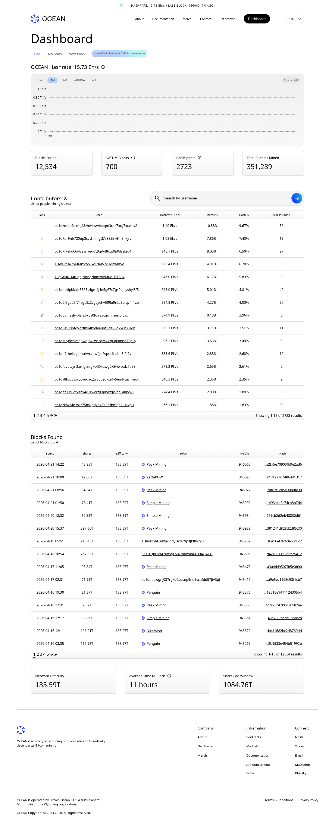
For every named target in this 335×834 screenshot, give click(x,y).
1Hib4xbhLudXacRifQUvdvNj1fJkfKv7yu (173, 541)
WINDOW (79, 80)
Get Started (206, 746)
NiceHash (154, 630)
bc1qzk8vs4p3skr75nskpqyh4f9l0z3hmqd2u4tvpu (94, 404)
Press (250, 773)
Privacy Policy (308, 800)
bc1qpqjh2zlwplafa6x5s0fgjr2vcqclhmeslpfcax (91, 315)
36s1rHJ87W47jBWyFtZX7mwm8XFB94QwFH (177, 553)
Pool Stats (253, 737)
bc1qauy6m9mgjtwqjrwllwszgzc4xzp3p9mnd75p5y (95, 341)
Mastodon (302, 764)
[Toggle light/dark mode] (279, 18)
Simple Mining (158, 502)
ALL (94, 80)
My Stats (55, 54)
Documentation (163, 19)
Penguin (153, 592)
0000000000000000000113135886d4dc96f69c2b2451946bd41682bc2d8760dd (282, 630)
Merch (187, 19)
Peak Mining (157, 464)
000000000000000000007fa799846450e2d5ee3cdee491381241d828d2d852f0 (282, 528)
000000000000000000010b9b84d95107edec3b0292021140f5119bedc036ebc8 (282, 618)
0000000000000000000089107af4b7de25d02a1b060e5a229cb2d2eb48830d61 (282, 515)
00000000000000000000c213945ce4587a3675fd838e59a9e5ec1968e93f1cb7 (282, 579)
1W (40, 80)
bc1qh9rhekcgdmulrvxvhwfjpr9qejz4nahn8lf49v (92, 353)
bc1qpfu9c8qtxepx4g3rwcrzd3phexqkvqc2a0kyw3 (94, 392)
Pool (37, 54)
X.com (299, 746)
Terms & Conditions (279, 800)
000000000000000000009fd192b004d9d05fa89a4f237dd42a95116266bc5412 (282, 554)
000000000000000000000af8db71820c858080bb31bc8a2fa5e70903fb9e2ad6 (282, 464)
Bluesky (300, 773)
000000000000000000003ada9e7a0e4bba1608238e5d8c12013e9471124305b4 (282, 592)
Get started (227, 19)
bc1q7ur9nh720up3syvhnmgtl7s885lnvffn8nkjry (92, 238)
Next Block (77, 54)
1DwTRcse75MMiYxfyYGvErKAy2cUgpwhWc (89, 264)
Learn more (138, 53)
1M (53, 80)
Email (299, 755)
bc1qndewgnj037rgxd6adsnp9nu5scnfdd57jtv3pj (181, 579)
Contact (205, 19)
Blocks (291, 80)
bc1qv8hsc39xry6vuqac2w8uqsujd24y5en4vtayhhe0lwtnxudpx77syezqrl (98, 379)
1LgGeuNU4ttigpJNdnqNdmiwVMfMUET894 (89, 277)
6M (65, 80)
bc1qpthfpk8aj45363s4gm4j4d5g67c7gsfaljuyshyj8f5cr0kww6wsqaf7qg (98, 289)
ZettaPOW (155, 477)
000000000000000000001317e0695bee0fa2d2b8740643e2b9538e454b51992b (282, 643)
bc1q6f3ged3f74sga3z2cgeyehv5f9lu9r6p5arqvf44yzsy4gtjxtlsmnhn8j (98, 302)
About (139, 19)
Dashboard (257, 18)
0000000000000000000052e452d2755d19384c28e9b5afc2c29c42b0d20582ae (282, 605)
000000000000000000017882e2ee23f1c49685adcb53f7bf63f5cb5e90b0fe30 (282, 490)
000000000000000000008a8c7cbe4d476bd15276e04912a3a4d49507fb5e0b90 (282, 566)
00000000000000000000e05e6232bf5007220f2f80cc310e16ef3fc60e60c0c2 (282, 541)
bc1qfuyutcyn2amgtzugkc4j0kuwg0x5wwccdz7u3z (94, 366)
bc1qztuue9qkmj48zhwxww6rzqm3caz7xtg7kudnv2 (95, 225)
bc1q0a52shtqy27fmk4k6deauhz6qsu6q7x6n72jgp (94, 328)
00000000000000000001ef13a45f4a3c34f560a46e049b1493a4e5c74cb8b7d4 (282, 502)
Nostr (299, 737)
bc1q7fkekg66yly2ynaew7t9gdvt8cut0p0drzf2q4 (92, 251)
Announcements (258, 764)
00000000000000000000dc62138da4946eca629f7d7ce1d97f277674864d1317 (282, 477)
